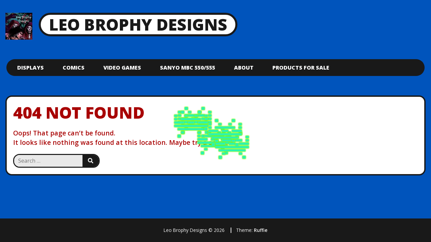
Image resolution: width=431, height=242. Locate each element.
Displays (30, 67)
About (244, 67)
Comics (74, 67)
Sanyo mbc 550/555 (187, 67)
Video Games (122, 67)
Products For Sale (300, 67)
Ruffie (260, 230)
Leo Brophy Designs (138, 24)
